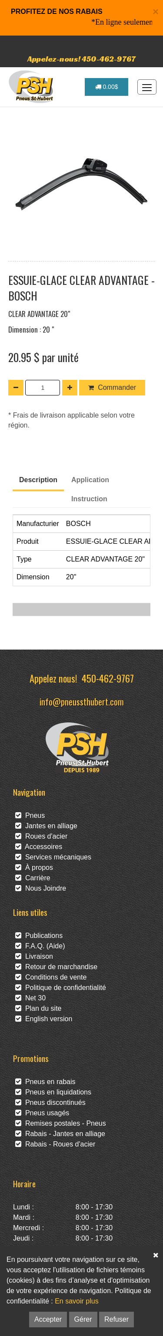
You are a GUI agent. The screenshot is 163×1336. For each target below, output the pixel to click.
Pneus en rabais (45, 1081)
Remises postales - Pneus (60, 1123)
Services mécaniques (53, 857)
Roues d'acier (41, 836)
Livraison (34, 956)
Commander (112, 387)
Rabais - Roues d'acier (55, 1144)
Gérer (83, 1319)
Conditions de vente (50, 977)
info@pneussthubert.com (82, 701)
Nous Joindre (40, 888)
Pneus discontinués (50, 1102)
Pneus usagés (42, 1113)
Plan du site (38, 1008)
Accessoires (38, 846)
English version (43, 1018)
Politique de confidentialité (60, 987)
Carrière (32, 878)
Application (90, 479)
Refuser (116, 1319)
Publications (39, 935)
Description (38, 479)
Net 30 (30, 998)
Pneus (30, 815)
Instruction (89, 499)
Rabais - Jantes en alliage (60, 1133)
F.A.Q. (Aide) (40, 946)
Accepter (48, 1319)
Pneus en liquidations (53, 1092)
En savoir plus (77, 1301)
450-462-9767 (108, 678)
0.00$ (106, 86)
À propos (34, 867)
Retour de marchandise (56, 966)
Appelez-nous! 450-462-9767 (81, 59)
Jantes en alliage (46, 826)
